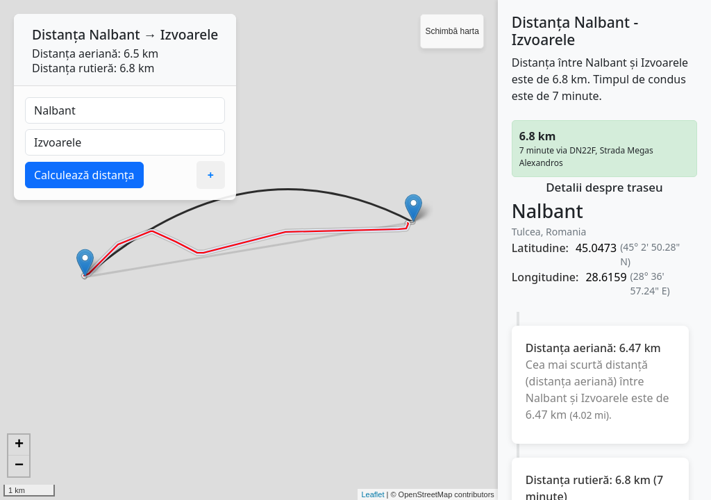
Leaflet (372, 494)
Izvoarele (189, 34)
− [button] (19, 466)
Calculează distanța (84, 175)
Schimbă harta (451, 31)
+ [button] (19, 445)
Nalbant (114, 34)
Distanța (58, 34)
